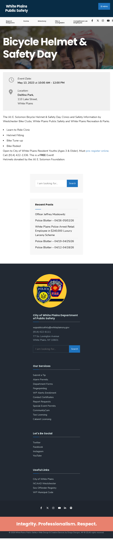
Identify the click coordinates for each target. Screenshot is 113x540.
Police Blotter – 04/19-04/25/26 (54, 241)
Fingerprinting (40, 388)
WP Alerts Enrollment (44, 392)
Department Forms (43, 384)
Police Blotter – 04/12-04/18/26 (54, 247)
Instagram (38, 451)
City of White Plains (43, 479)
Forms (26, 21)
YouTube (37, 455)
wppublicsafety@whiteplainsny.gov (51, 327)
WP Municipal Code (43, 492)
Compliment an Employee (80, 22)
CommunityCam (41, 410)
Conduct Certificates (43, 397)
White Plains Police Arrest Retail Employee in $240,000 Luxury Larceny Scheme (54, 231)
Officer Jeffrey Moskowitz (50, 214)
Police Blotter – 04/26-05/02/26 (54, 220)
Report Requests (10, 22)
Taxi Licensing (40, 414)
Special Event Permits (44, 406)
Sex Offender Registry (44, 488)
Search (72, 183)
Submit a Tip (39, 375)
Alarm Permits (40, 379)
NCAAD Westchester (44, 483)
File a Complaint (60, 22)
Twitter (36, 442)
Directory (42, 21)
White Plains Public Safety (16, 8)
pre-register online (97, 151)
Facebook (38, 447)
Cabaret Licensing (42, 419)
